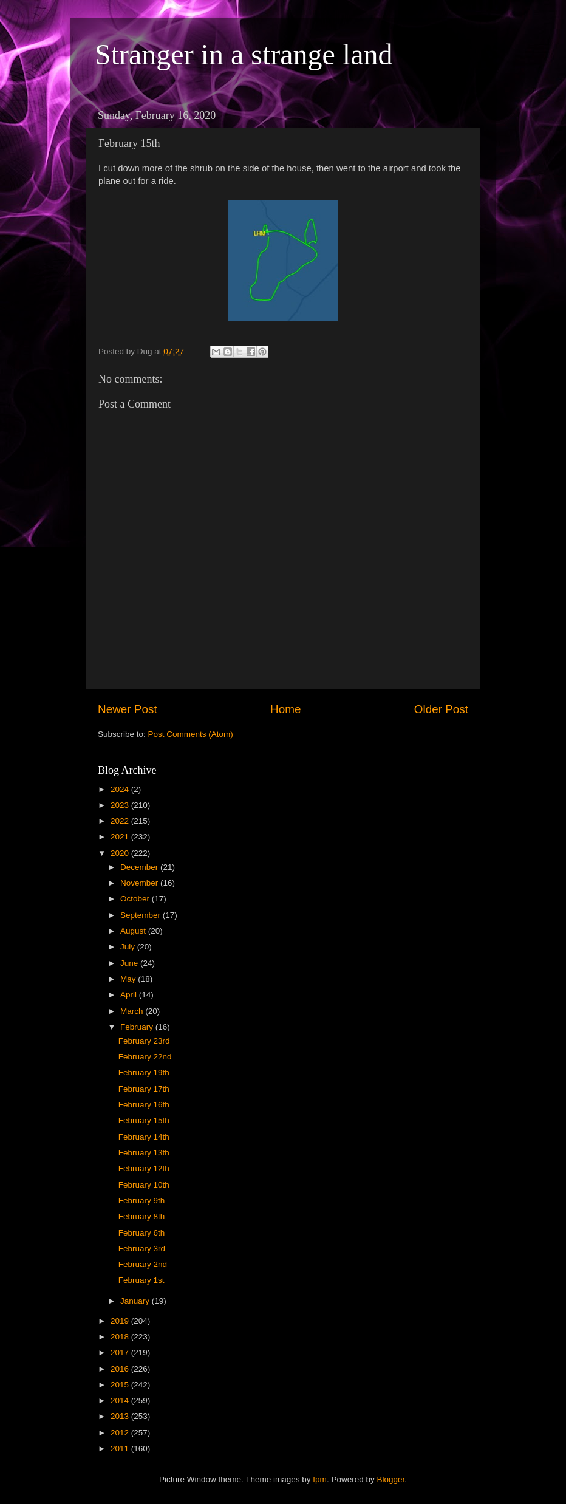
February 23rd (144, 1040)
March (132, 1011)
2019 (121, 1320)
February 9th (141, 1200)
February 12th (143, 1168)
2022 (121, 820)
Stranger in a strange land (244, 54)
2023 (121, 805)
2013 (121, 1416)
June (130, 963)
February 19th (143, 1072)
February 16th (143, 1104)
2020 (121, 853)
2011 (121, 1448)
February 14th (143, 1136)
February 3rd (141, 1248)
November (140, 882)
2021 (121, 836)
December (140, 867)
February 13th (143, 1152)
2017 (121, 1352)
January (136, 1300)
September (141, 915)
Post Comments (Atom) (190, 734)
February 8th (141, 1216)
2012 (121, 1432)
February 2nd (142, 1264)
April (129, 994)
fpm (320, 1479)
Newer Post (127, 709)
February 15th (143, 1120)
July (128, 946)
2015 (121, 1384)
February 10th (143, 1184)
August (134, 930)
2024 (121, 789)
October (136, 898)
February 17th (143, 1088)
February (137, 1026)
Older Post (441, 709)
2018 (121, 1336)
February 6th (141, 1232)
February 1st (141, 1280)
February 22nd (145, 1056)
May (129, 978)
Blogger (390, 1479)
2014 (121, 1400)
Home (285, 709)
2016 (121, 1368)
